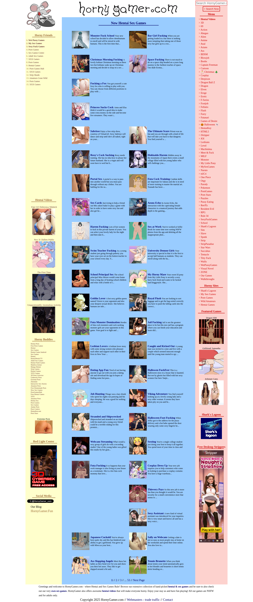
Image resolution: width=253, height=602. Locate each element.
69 (202, 26)
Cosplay (205, 75)
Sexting (152, 441)
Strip (203, 240)
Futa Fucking (98, 465)
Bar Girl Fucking (158, 35)
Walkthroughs (207, 279)
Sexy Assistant (156, 513)
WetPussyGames (209, 265)
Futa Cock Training (159, 179)
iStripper (205, 135)
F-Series (205, 100)
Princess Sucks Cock (102, 107)
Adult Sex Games (35, 56)
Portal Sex (96, 179)
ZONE (204, 272)
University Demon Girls (161, 250)
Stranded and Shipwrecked (105, 416)
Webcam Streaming (101, 441)
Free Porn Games (37, 346)
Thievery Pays (156, 489)
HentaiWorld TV (37, 358)
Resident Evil (207, 209)
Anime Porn (35, 407)
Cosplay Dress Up (158, 465)
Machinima (206, 149)
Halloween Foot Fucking (162, 417)
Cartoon (205, 68)
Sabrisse (95, 131)
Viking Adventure (158, 393)
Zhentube (34, 382)
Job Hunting (97, 393)
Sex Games (35, 350)
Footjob (204, 103)
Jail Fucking (155, 322)
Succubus (205, 251)
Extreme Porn (35, 380)
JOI (202, 138)
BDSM (204, 54)
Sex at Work (155, 226)
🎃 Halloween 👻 (210, 124)
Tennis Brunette (157, 561)
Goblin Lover (98, 298)
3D (202, 22)
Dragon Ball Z (208, 82)
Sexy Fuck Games (36, 46)
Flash (203, 110)
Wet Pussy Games (36, 40)
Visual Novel (207, 268)
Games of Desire (209, 121)
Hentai (33, 348)
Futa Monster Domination (105, 322)
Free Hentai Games (37, 394)
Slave (203, 233)
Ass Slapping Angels (102, 561)
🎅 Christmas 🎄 (209, 72)
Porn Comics (35, 409)
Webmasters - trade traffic (143, 599)
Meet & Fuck (207, 152)
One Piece (206, 177)
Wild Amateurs (208, 301)
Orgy (203, 180)
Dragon (204, 86)
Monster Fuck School (102, 35)
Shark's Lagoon (208, 226)
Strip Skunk (35, 75)
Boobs (204, 61)
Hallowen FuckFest (159, 370)
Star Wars (205, 247)
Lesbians (205, 142)
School (204, 223)
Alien (203, 36)
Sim (203, 230)
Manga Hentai (36, 367)
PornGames (206, 191)
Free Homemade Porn (38, 388)
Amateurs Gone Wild (38, 78)
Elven (203, 89)
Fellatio (204, 107)
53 (128, 580)
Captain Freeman (209, 65)
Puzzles (204, 198)
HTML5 (205, 131)
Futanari (205, 117)
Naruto (204, 170)
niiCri (203, 173)
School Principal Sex (102, 274)
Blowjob (205, 58)
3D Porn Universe (37, 375)
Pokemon (205, 188)
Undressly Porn (36, 377)
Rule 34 (204, 216)
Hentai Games (36, 371)
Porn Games (33, 49)
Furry (203, 114)
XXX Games (33, 59)
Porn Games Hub (37, 68)
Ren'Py (204, 205)
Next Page (139, 580)
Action (204, 29)
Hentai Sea (34, 401)
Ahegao (204, 33)
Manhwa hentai (36, 365)
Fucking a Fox (98, 83)
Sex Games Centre (36, 53)
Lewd (203, 145)
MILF (203, 156)
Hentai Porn (35, 344)
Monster (205, 159)
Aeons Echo (155, 202)
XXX (33, 396)
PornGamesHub (36, 392)
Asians (204, 47)
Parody (204, 184)
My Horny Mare (157, 274)
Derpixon (205, 79)
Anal (203, 43)
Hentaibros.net (36, 411)
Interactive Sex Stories (39, 384)
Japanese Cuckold (101, 537)
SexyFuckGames (209, 219)
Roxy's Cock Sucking (102, 155)
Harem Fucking (99, 226)
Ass (202, 51)
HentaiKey (206, 128)
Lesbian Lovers (99, 346)
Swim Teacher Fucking (103, 250)
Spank (204, 237)
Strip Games (35, 369)
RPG (203, 212)
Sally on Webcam (158, 537)
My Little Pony (208, 163)
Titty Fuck (206, 258)
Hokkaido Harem (158, 155)
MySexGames (208, 166)
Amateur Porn (36, 386)
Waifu (204, 261)
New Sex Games (37, 390)
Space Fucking (156, 59)
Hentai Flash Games (38, 363)
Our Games (206, 275)
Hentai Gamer (34, 65)
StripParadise (207, 244)
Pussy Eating (207, 202)
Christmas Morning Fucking (106, 59)
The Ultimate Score (159, 131)
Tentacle (205, 254)
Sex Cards (96, 202)
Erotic (204, 96)
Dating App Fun (99, 370)
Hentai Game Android (38, 352)
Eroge (203, 93)
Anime (204, 40)
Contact (168, 599)
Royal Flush (155, 298)
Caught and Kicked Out (162, 346)
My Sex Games (35, 43)
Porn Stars (34, 413)
